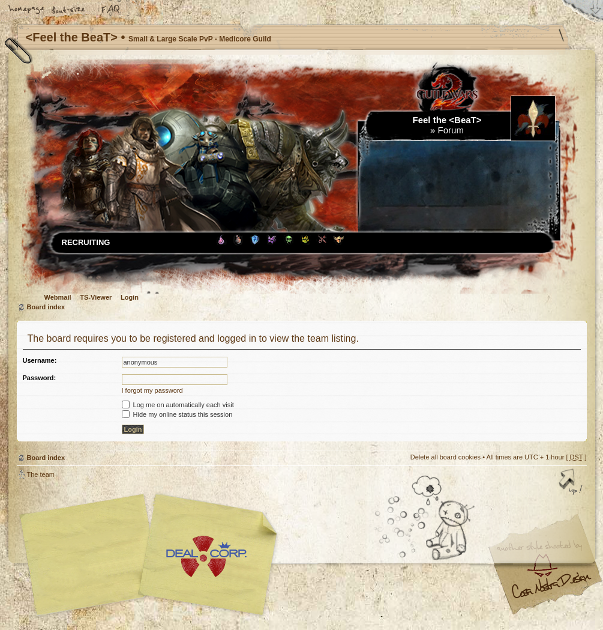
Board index (46, 306)
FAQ (111, 10)
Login (130, 297)
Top (572, 483)
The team (41, 474)
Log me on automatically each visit (178, 404)
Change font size (69, 10)
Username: (40, 360)
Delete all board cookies (445, 457)
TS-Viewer (96, 297)
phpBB (152, 555)
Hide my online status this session (177, 414)
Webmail (57, 297)
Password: (39, 377)
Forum (451, 130)
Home (27, 10)
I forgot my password (152, 390)
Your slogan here (206, 556)
